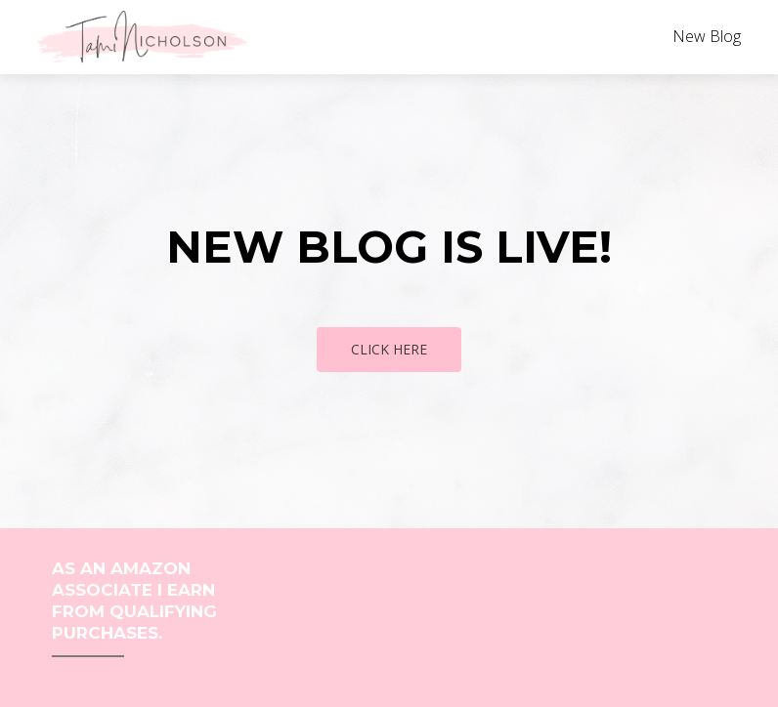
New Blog (706, 36)
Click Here (389, 349)
